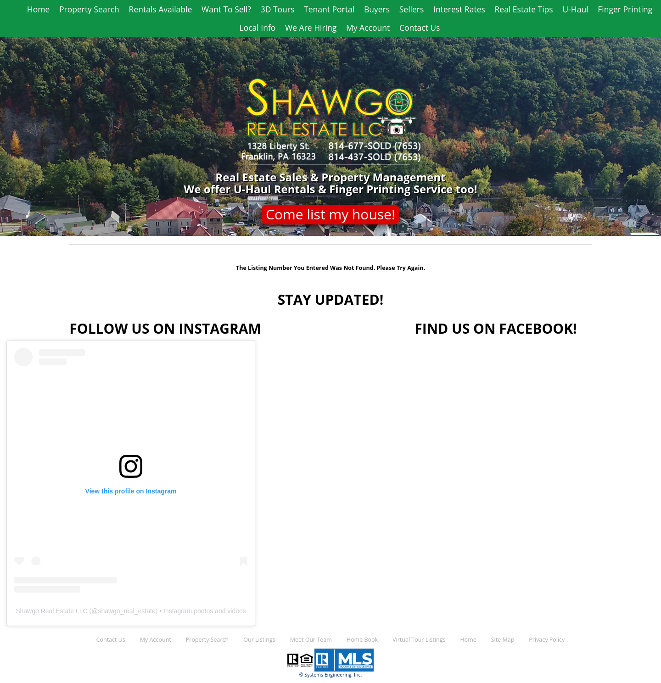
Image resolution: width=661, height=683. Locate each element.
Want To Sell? (226, 9)
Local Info (258, 27)
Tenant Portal (329, 9)
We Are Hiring (310, 27)
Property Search (89, 9)
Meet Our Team (311, 640)
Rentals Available (160, 9)
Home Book (362, 640)
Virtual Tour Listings (418, 640)
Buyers (377, 9)
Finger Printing (625, 9)
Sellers (411, 9)
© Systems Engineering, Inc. (330, 675)
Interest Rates (459, 9)
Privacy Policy (547, 640)
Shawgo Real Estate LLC (51, 611)
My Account (368, 27)
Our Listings (259, 640)
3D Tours (278, 9)
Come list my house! (330, 214)
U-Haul (575, 9)
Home (38, 9)
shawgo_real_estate (126, 611)
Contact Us (419, 27)
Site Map (503, 640)
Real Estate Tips (524, 9)
